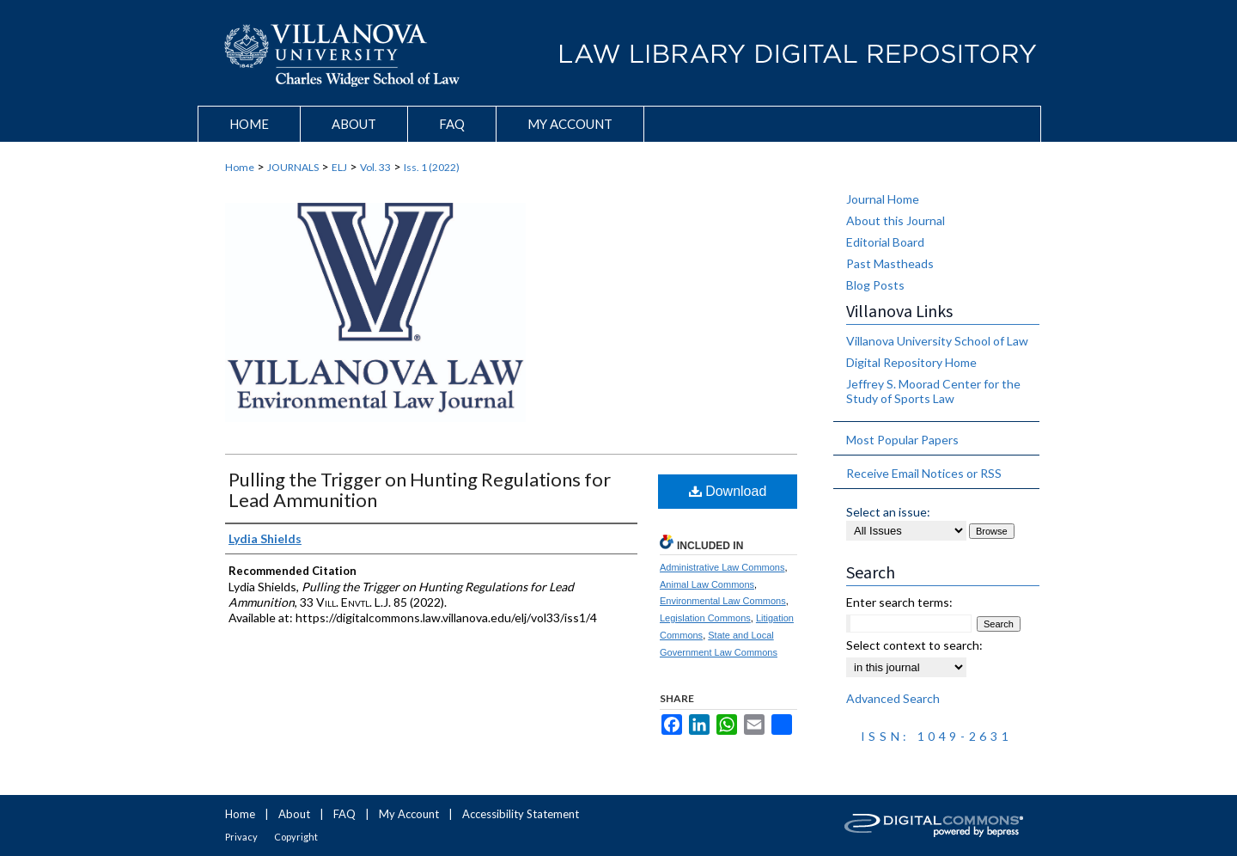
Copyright (296, 836)
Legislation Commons (705, 618)
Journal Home (882, 199)
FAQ (344, 814)
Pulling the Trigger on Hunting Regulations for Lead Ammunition (420, 489)
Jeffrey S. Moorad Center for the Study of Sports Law (933, 391)
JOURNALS (293, 167)
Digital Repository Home (911, 362)
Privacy (241, 836)
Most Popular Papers (902, 439)
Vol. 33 (375, 167)
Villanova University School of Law (937, 340)
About (294, 814)
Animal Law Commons (707, 584)
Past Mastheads (890, 263)
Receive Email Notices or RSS (924, 473)
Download (728, 491)
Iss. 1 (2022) (432, 167)
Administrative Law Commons (722, 567)
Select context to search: (914, 645)
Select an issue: (888, 511)
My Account (409, 814)
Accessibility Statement (520, 814)
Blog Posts (875, 285)
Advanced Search (893, 698)
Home (239, 167)
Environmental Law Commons (723, 601)
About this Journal (895, 220)
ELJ (339, 167)
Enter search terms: (899, 602)
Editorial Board (885, 242)
